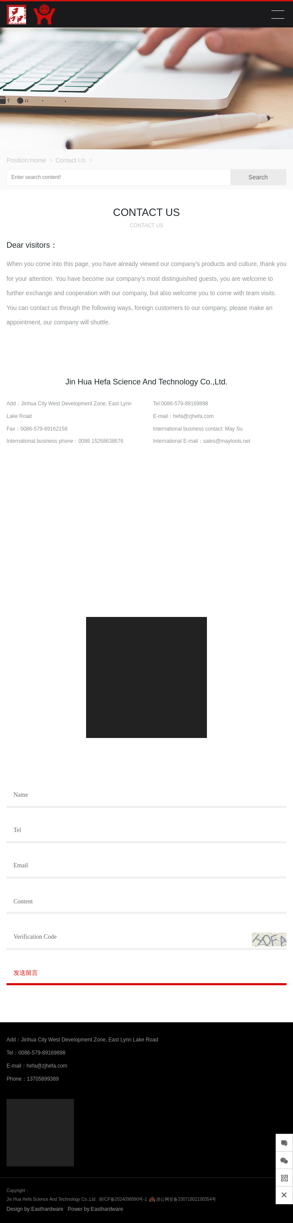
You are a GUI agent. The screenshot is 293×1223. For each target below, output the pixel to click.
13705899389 (43, 1079)
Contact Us (70, 160)
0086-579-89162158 (43, 429)
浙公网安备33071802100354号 (186, 1199)
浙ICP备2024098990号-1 (123, 1199)
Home (38, 160)
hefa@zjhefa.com (193, 416)
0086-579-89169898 (184, 404)
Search (258, 177)
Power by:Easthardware (95, 1209)
